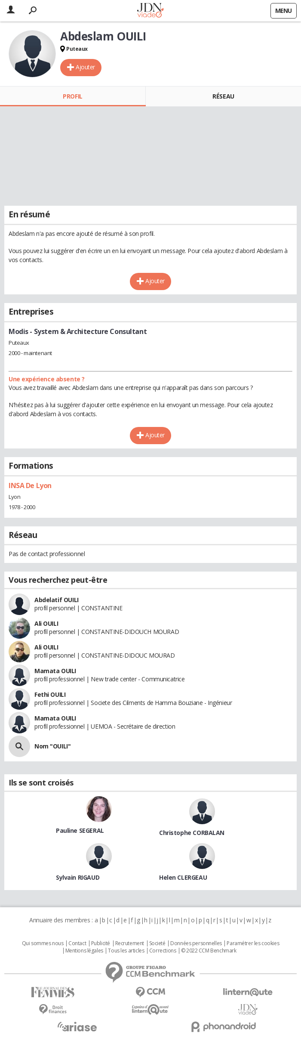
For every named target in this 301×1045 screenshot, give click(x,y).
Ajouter (85, 67)
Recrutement (129, 943)
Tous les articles (126, 951)
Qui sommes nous (43, 943)
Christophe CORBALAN (191, 833)
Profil (72, 96)
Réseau (223, 96)
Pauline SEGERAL (80, 830)
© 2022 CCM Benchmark (208, 951)
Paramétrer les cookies (253, 943)
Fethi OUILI (49, 694)
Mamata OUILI (55, 671)
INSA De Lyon (30, 485)
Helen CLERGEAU (183, 877)
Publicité (100, 943)
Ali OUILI (46, 623)
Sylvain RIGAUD (77, 877)
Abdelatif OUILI (56, 600)
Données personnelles (196, 943)
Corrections (162, 951)
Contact (77, 943)
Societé (157, 943)
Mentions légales (84, 951)
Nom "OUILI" (52, 746)
